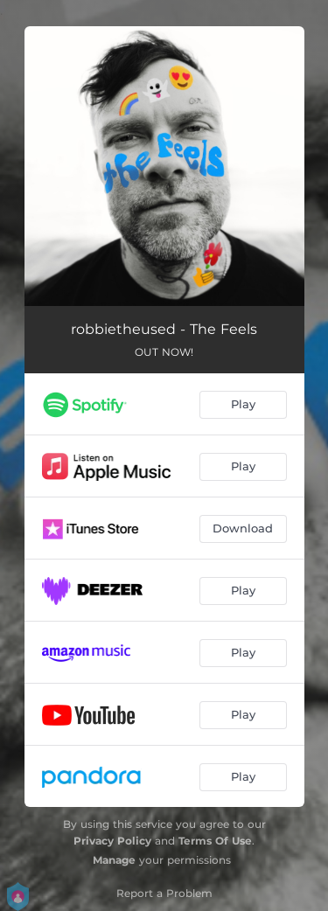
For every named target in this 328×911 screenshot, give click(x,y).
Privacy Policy (112, 840)
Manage (114, 859)
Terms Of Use (215, 840)
